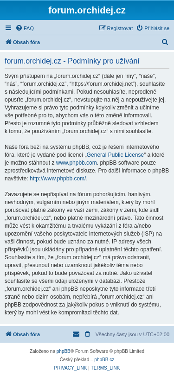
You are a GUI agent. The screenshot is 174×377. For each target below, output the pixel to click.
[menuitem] (24, 28)
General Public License (115, 155)
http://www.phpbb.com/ (58, 178)
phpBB (64, 351)
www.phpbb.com (76, 163)
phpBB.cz (104, 359)
